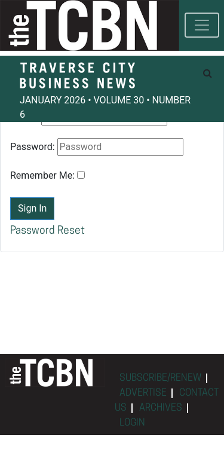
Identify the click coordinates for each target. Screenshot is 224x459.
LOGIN (132, 423)
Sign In (32, 208)
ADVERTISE (143, 393)
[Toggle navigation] (202, 25)
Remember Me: (42, 175)
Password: (32, 146)
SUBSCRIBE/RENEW (160, 378)
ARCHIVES (160, 408)
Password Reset (47, 231)
